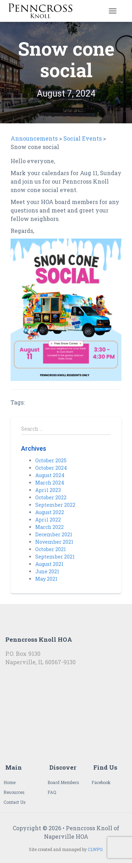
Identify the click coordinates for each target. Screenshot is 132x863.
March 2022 (49, 527)
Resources (14, 792)
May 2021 (46, 578)
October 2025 (51, 460)
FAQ (52, 792)
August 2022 (49, 512)
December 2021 (53, 534)
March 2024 (49, 482)
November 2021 (54, 541)
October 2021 (50, 549)
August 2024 (49, 475)
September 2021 (55, 556)
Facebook (101, 782)
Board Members (63, 782)
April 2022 (48, 519)
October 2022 (51, 497)
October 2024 (51, 467)
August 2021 (49, 564)
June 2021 (47, 571)
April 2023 (48, 490)
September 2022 (55, 504)
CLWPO (95, 849)
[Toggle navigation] (112, 11)
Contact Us (15, 802)
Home (9, 782)
